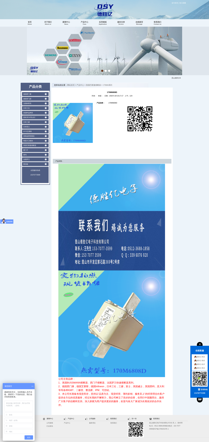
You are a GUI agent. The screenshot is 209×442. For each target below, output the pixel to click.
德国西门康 (27, 94)
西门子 (25, 150)
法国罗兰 (26, 159)
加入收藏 (182, 3)
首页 (30, 23)
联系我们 (157, 23)
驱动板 (25, 164)
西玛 (25, 155)
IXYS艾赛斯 (27, 131)
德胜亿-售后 (200, 368)
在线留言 (139, 23)
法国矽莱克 (27, 103)
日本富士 (26, 127)
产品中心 (84, 23)
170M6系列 (107, 85)
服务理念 (92, 423)
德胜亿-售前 (200, 357)
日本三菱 (26, 122)
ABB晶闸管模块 (29, 136)
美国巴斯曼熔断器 (29, 145)
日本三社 (26, 108)
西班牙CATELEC (29, 117)
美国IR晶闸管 (28, 113)
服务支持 (121, 23)
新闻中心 (66, 23)
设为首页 (175, 3)
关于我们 (48, 23)
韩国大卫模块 (28, 141)
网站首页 (71, 85)
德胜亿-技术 (200, 364)
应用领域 (103, 23)
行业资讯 (50, 426)
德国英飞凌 (27, 99)
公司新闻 (50, 423)
